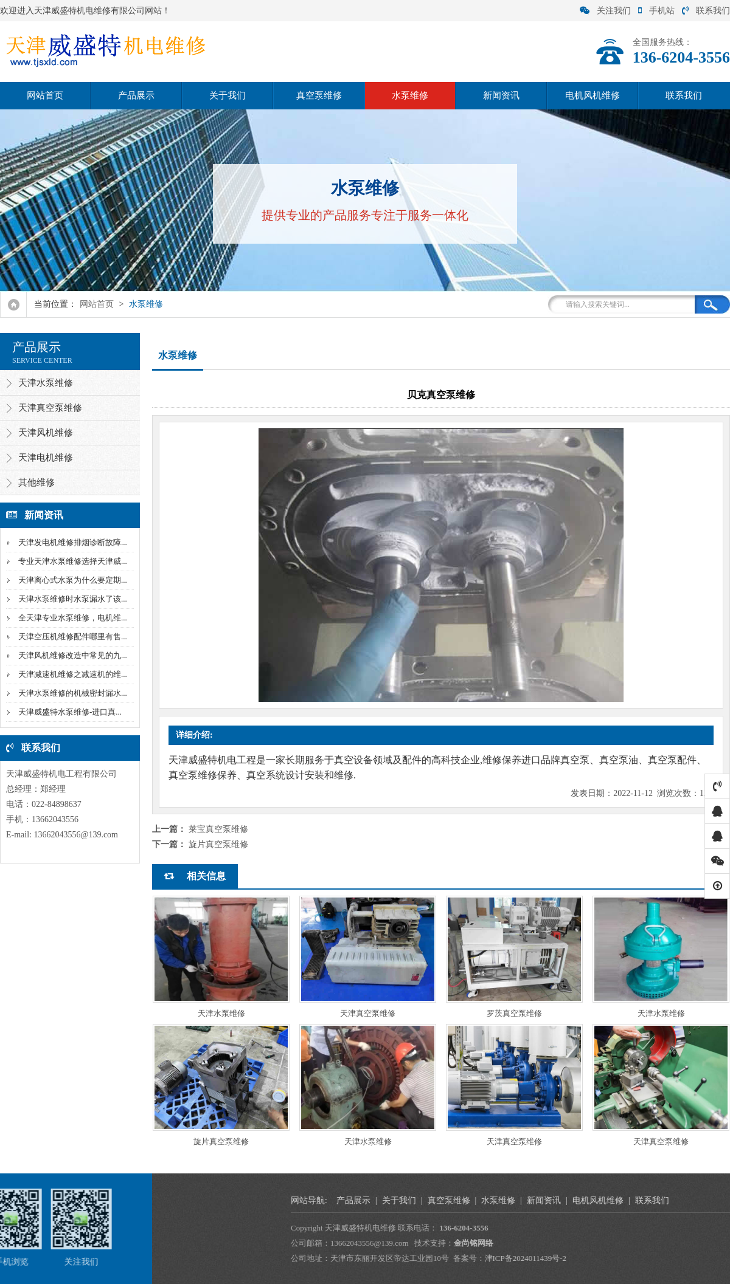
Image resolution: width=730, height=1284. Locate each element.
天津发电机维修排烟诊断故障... (70, 542)
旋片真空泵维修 (218, 844)
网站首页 (45, 95)
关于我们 (227, 95)
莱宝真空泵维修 (218, 829)
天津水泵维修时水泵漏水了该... (70, 598)
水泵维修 (410, 95)
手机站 (656, 10)
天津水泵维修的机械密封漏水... (70, 693)
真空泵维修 (319, 95)
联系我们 (706, 10)
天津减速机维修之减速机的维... (70, 674)
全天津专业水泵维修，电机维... (70, 617)
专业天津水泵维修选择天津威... (70, 561)
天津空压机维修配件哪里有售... (70, 636)
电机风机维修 (592, 95)
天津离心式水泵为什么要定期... (70, 580)
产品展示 (136, 95)
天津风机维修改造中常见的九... (70, 655)
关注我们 (605, 10)
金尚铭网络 (689, 1243)
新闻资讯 (501, 95)
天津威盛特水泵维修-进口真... (68, 711)
